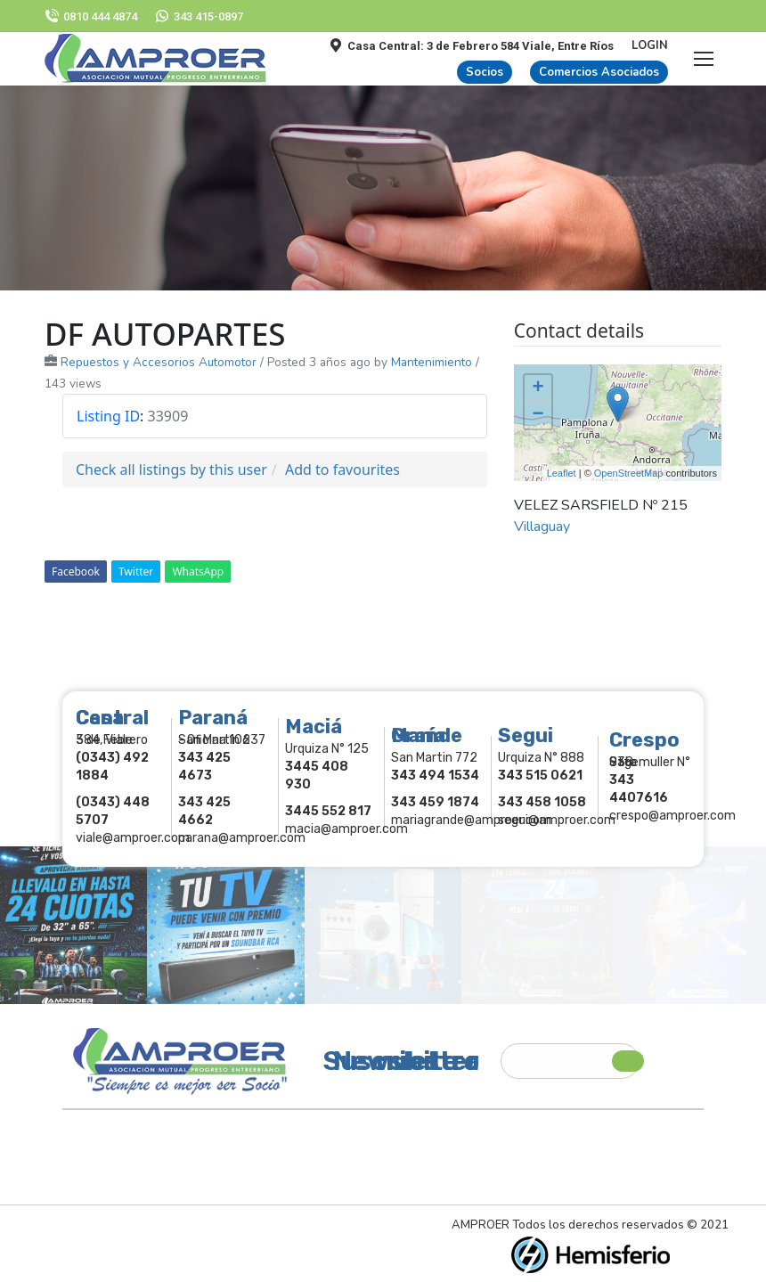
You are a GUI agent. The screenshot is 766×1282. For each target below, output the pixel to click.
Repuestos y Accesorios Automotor (159, 362)
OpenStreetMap (629, 473)
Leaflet (561, 473)
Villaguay (542, 526)
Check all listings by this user (171, 469)
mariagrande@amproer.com (471, 820)
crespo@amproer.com (672, 815)
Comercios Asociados (599, 72)
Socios (484, 72)
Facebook (76, 571)
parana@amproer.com (242, 837)
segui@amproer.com (556, 820)
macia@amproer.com (346, 829)
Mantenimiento (431, 362)
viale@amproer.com (133, 837)
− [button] (538, 415)
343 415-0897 (199, 16)
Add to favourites (342, 469)
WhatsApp (198, 571)
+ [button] (538, 388)
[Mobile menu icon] (703, 59)
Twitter (135, 571)
